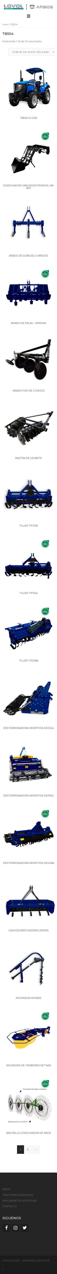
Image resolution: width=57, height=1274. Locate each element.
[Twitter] (25, 1228)
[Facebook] (6, 1228)
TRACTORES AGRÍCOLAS (17, 1195)
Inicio (5, 24)
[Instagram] (15, 1228)
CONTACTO (9, 1206)
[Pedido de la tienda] (31, 52)
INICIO (6, 1189)
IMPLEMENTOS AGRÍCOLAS (19, 1200)
